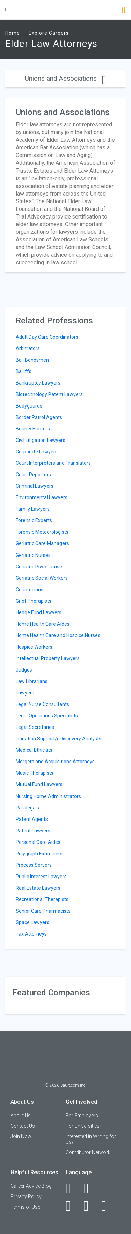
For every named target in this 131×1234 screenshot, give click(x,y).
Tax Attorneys (31, 934)
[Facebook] (72, 1188)
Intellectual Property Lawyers (48, 658)
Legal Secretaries (35, 727)
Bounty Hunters (33, 428)
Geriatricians (29, 589)
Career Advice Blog (31, 1186)
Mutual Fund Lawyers (39, 784)
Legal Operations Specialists (47, 715)
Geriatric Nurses (33, 555)
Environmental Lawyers (41, 497)
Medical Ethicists (34, 750)
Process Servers (34, 865)
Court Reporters (33, 474)
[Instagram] (72, 1206)
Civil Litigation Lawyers (40, 440)
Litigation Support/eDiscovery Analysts (58, 738)
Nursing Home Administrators (48, 796)
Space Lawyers (32, 922)
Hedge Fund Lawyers (38, 612)
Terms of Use (25, 1207)
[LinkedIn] (89, 1188)
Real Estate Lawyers (38, 888)
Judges (24, 670)
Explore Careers (49, 33)
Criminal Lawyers (34, 486)
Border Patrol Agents (39, 417)
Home (12, 33)
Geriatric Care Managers (42, 543)
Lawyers (25, 693)
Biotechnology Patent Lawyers (49, 394)
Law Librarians (32, 681)
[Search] (123, 10)
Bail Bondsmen (32, 360)
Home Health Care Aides (43, 624)
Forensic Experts (34, 520)
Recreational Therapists (42, 899)
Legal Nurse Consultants (42, 704)
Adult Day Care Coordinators (47, 337)
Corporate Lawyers (37, 451)
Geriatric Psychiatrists (40, 566)
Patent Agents (32, 819)
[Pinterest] (89, 1206)
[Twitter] (107, 1188)
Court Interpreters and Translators (53, 463)
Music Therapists (34, 773)
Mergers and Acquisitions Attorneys (55, 761)
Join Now (20, 1136)
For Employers (82, 1115)
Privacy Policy (26, 1196)
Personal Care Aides (38, 842)
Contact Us (22, 1126)
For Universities (83, 1126)
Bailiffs (23, 371)
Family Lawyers (33, 509)
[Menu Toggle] (6, 9)
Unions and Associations (65, 78)
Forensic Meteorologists (42, 532)
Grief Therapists (33, 601)
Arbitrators (28, 348)
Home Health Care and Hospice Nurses (58, 635)
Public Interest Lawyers (41, 876)
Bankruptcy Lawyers (38, 383)
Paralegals (27, 808)
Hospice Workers (34, 647)
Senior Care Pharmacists (43, 911)
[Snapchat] (107, 1206)
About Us (20, 1115)
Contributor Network (88, 1152)
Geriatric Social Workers (42, 578)
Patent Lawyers (33, 830)
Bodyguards (29, 406)
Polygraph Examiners (39, 853)
